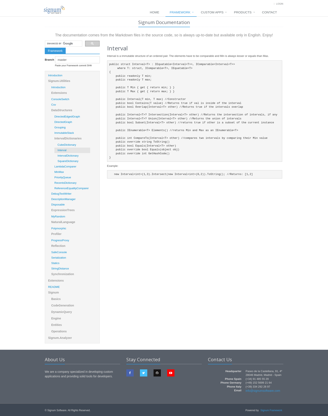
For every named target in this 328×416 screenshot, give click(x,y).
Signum (53, 292)
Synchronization (62, 274)
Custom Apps (212, 12)
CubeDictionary (67, 144)
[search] (63, 44)
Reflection (58, 246)
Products (242, 12)
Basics (56, 299)
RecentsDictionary (65, 182)
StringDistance (60, 268)
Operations (59, 331)
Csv (53, 104)
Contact (269, 12)
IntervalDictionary (68, 155)
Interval (62, 150)
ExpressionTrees (63, 210)
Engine (56, 318)
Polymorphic (58, 228)
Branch (48, 59)
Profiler (56, 234)
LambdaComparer (65, 166)
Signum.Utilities (59, 81)
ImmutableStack (64, 132)
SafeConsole (59, 252)
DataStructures (61, 110)
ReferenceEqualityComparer (71, 188)
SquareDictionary (68, 161)
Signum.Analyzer (60, 337)
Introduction (55, 75)
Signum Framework (271, 410)
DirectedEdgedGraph (67, 116)
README (54, 286)
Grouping (59, 127)
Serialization (58, 257)
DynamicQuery (61, 312)
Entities (56, 325)
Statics (55, 263)
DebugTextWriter (61, 193)
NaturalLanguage (63, 222)
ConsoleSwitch (60, 99)
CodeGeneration (62, 305)
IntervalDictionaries (68, 138)
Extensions (59, 92)
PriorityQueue (62, 177)
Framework (180, 12)
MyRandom (58, 216)
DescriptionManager (63, 199)
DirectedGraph (63, 122)
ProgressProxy (60, 240)
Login (279, 4)
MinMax (59, 172)
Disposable (58, 204)
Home (154, 12)
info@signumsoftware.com (263, 390)
